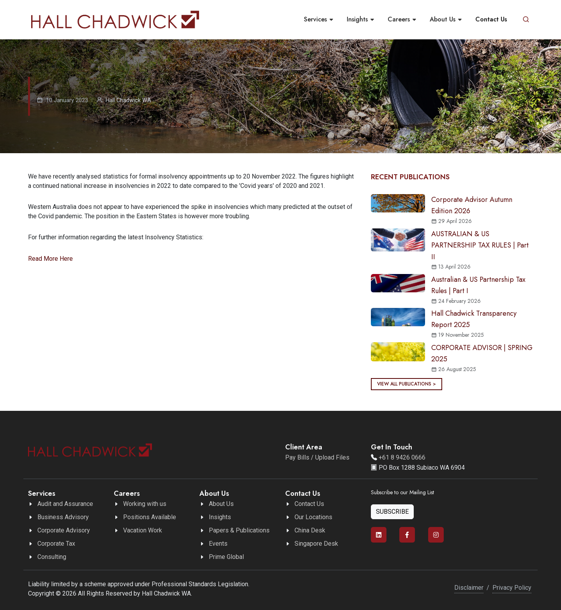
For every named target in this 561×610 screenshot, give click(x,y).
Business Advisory (63, 517)
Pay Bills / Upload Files (317, 457)
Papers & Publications (239, 530)
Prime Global (226, 556)
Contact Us (309, 503)
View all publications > (406, 383)
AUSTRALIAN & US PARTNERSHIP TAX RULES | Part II (480, 245)
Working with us (144, 503)
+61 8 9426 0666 (402, 457)
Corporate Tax (56, 543)
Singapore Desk (316, 543)
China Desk (310, 530)
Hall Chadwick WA (128, 100)
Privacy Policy (511, 587)
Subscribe (392, 511)
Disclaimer (468, 587)
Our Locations (313, 517)
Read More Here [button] (50, 258)
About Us (221, 503)
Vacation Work (142, 530)
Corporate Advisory (63, 530)
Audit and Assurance (65, 503)
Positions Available (149, 517)
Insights (220, 517)
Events (218, 543)
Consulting (51, 556)
